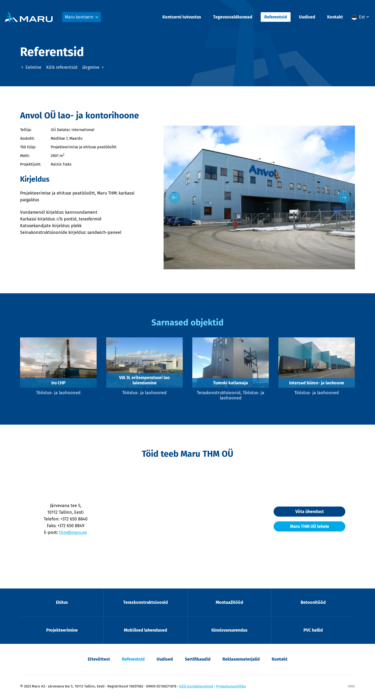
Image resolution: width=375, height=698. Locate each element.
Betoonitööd (313, 602)
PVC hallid (313, 630)
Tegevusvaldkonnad (232, 17)
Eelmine (30, 67)
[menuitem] (360, 17)
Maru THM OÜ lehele (309, 526)
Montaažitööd (229, 602)
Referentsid (275, 17)
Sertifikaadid (197, 659)
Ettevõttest (99, 659)
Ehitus (62, 602)
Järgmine (93, 67)
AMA (351, 686)
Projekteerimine (62, 630)
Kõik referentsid (61, 67)
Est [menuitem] (362, 17)
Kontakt (335, 17)
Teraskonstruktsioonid (145, 602)
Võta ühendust (309, 511)
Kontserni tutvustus (181, 17)
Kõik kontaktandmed (196, 686)
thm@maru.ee (73, 532)
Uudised (307, 17)
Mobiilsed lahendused (145, 630)
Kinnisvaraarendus (229, 630)
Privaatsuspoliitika (231, 686)
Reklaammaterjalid (241, 659)
